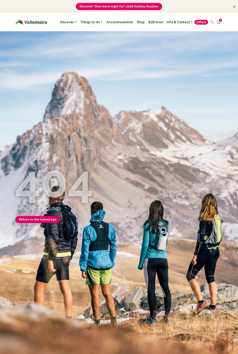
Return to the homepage (38, 219)
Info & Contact (178, 22)
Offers (201, 22)
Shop (141, 22)
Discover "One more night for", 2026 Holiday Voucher (119, 6)
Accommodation (120, 22)
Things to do (90, 22)
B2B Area (155, 22)
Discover (67, 22)
